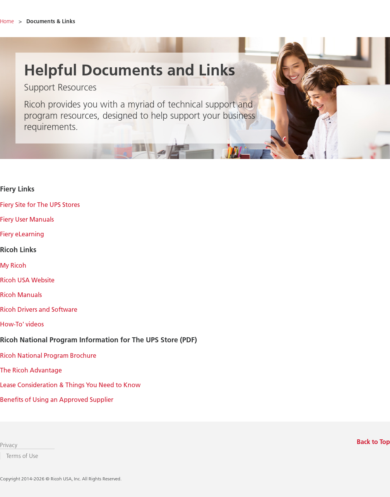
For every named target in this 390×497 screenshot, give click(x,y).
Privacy (8, 445)
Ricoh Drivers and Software (38, 309)
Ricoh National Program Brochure (48, 355)
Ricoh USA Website (27, 280)
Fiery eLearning (22, 234)
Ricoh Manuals (21, 295)
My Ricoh (13, 265)
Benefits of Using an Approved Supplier (56, 399)
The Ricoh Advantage (31, 370)
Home (7, 21)
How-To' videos (22, 324)
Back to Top (373, 442)
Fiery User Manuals (27, 219)
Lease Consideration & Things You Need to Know (70, 385)
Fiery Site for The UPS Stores (40, 204)
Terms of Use (22, 455)
